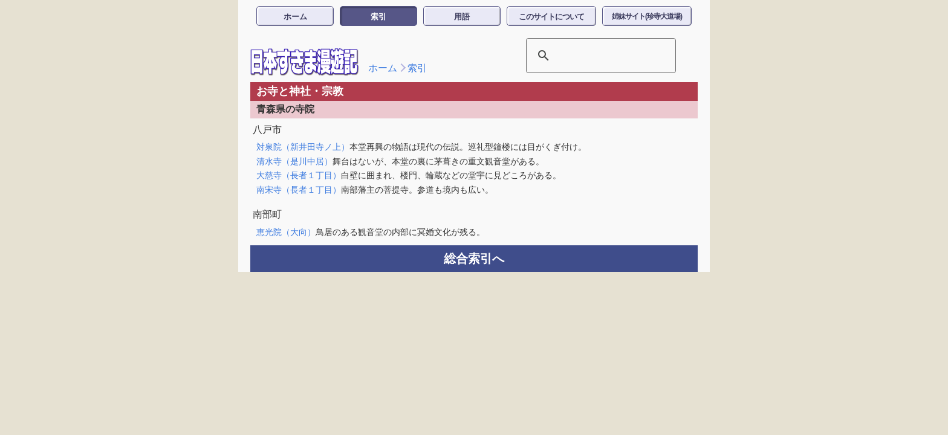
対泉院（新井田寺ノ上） (302, 147)
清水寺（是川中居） (294, 161)
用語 (462, 16)
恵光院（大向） (286, 232)
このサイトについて (551, 16)
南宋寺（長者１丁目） (298, 190)
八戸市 (267, 129)
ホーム (295, 16)
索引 (378, 16)
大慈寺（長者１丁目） (298, 175)
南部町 (267, 214)
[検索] (585, 55)
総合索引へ (474, 258)
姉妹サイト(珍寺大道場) (647, 16)
